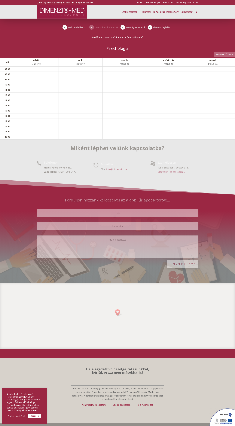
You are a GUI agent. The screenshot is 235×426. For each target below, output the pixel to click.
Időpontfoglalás (183, 2)
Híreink (140, 2)
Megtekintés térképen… (171, 171)
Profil (195, 2)
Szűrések (146, 12)
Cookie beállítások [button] (16, 416)
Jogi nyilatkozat (145, 404)
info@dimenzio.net (117, 169)
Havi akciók (168, 2)
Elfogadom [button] (34, 415)
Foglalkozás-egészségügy (166, 12)
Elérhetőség (186, 12)
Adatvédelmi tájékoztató (94, 404)
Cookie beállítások (122, 404)
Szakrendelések (129, 12)
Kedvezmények (153, 2)
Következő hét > (224, 54)
